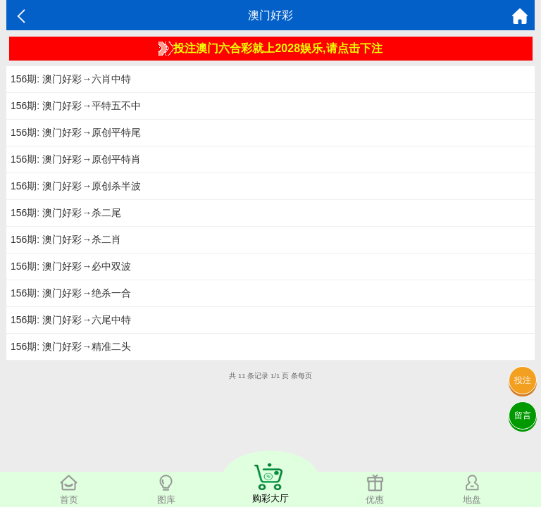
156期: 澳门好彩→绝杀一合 (71, 293)
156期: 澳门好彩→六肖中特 (71, 78)
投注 (522, 380)
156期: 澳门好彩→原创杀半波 (76, 186)
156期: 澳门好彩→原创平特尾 (76, 132)
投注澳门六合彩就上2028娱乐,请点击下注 (270, 49)
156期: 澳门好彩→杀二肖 (66, 239)
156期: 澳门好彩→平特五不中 (76, 105)
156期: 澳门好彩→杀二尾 (66, 212)
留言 (522, 415)
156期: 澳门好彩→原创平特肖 (76, 159)
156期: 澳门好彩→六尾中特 (71, 319)
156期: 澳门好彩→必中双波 (71, 266)
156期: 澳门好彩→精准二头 (71, 346)
